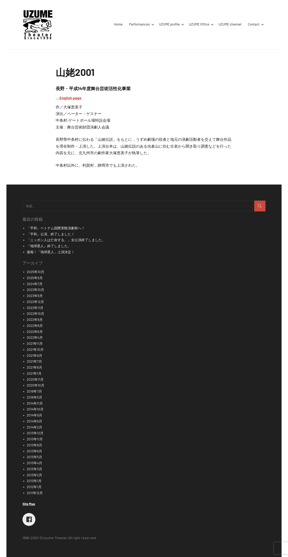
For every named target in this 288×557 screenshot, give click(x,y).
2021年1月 (34, 373)
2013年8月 (34, 445)
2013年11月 (35, 439)
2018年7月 (34, 391)
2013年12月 (35, 433)
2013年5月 (34, 457)
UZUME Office (200, 24)
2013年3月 (34, 469)
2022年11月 (35, 308)
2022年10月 (35, 313)
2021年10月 (35, 349)
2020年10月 (35, 385)
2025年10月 (35, 272)
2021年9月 (34, 355)
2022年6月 (35, 332)
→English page (68, 98)
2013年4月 (34, 463)
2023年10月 (35, 290)
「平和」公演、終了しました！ (51, 234)
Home (118, 24)
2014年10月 (35, 409)
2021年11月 (35, 343)
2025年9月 (35, 278)
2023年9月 (35, 296)
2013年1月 (34, 481)
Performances (141, 24)
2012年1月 (34, 487)
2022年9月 (35, 319)
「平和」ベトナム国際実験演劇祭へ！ (56, 228)
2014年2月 (34, 427)
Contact (255, 24)
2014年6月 (34, 421)
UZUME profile (170, 24)
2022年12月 (35, 302)
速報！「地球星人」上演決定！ (51, 252)
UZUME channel (229, 24)
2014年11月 (35, 403)
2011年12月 (35, 493)
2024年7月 (35, 284)
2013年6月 (34, 451)
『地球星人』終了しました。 (49, 246)
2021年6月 (34, 367)
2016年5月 (34, 397)
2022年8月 (35, 325)
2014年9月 (34, 415)
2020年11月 (35, 379)
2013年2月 (34, 475)
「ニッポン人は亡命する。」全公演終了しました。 (66, 240)
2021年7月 (34, 361)
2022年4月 (35, 337)
